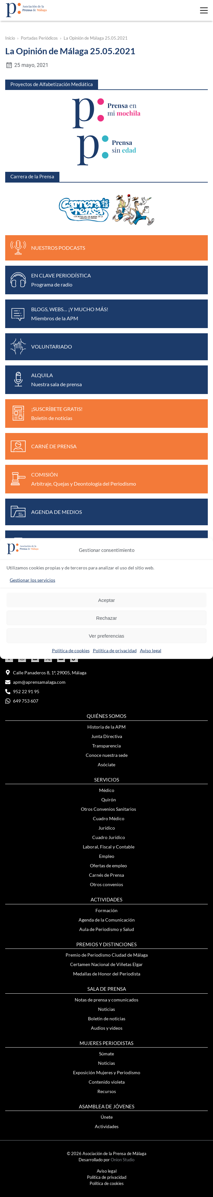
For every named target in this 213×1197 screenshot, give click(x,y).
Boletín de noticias (106, 1018)
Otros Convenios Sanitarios (108, 809)
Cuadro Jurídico (108, 837)
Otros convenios (106, 884)
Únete (107, 1117)
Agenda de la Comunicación (107, 920)
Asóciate (106, 764)
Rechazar (106, 617)
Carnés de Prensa (106, 875)
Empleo (106, 856)
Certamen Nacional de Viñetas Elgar (106, 964)
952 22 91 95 (22, 691)
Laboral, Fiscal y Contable (108, 846)
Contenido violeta (107, 1082)
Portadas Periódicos (39, 38)
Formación (106, 910)
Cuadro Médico (108, 818)
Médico (106, 790)
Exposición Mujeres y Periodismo (106, 1072)
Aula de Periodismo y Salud (106, 929)
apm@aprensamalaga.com (35, 682)
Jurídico (106, 828)
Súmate (106, 1053)
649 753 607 (21, 701)
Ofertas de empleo (108, 865)
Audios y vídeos (106, 1028)
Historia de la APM (106, 727)
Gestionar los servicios (32, 580)
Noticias (106, 1009)
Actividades (107, 1126)
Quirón (108, 799)
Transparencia (106, 745)
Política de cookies (71, 650)
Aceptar (106, 600)
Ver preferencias (106, 635)
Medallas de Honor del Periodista (106, 973)
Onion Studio (122, 1159)
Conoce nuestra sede (107, 755)
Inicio (10, 38)
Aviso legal (150, 650)
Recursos (106, 1091)
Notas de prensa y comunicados (106, 999)
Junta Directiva (106, 736)
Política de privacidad (115, 650)
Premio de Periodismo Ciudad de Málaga (107, 955)
